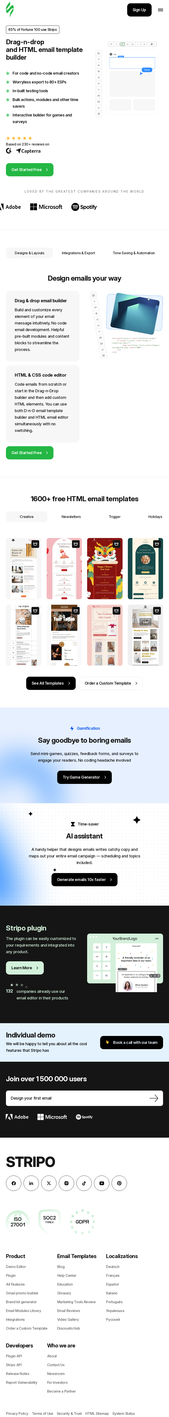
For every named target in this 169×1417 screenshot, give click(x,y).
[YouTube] (101, 1183)
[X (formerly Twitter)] (49, 1183)
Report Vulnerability (21, 1382)
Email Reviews (68, 1310)
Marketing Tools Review (76, 1302)
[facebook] (13, 1183)
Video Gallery (68, 1319)
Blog (61, 1266)
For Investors (57, 1382)
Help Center (66, 1275)
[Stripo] (10, 10)
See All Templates (51, 683)
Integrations (15, 1319)
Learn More (24, 968)
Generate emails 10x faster (84, 879)
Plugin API (14, 1356)
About (52, 1356)
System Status (123, 1413)
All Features (15, 1284)
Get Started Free (29, 169)
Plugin (11, 1275)
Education (65, 1284)
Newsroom (56, 1373)
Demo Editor (16, 1266)
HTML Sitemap (97, 1413)
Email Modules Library (23, 1310)
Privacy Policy (17, 1413)
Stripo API (14, 1365)
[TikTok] (84, 1183)
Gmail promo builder (22, 1293)
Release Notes (17, 1373)
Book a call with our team (132, 1042)
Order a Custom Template (111, 683)
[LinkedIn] (31, 1183)
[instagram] (66, 1183)
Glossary (64, 1293)
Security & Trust (69, 1413)
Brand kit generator (21, 1302)
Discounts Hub (68, 1328)
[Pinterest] (119, 1183)
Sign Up (139, 9)
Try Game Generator (84, 777)
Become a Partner (61, 1391)
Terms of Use (42, 1413)
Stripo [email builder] (30, 1161)
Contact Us (55, 1365)
